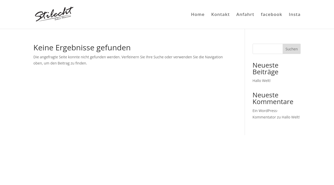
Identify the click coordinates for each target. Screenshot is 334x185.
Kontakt (220, 15)
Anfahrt (245, 15)
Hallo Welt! (262, 80)
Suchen (291, 49)
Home (198, 15)
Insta (295, 15)
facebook (271, 15)
